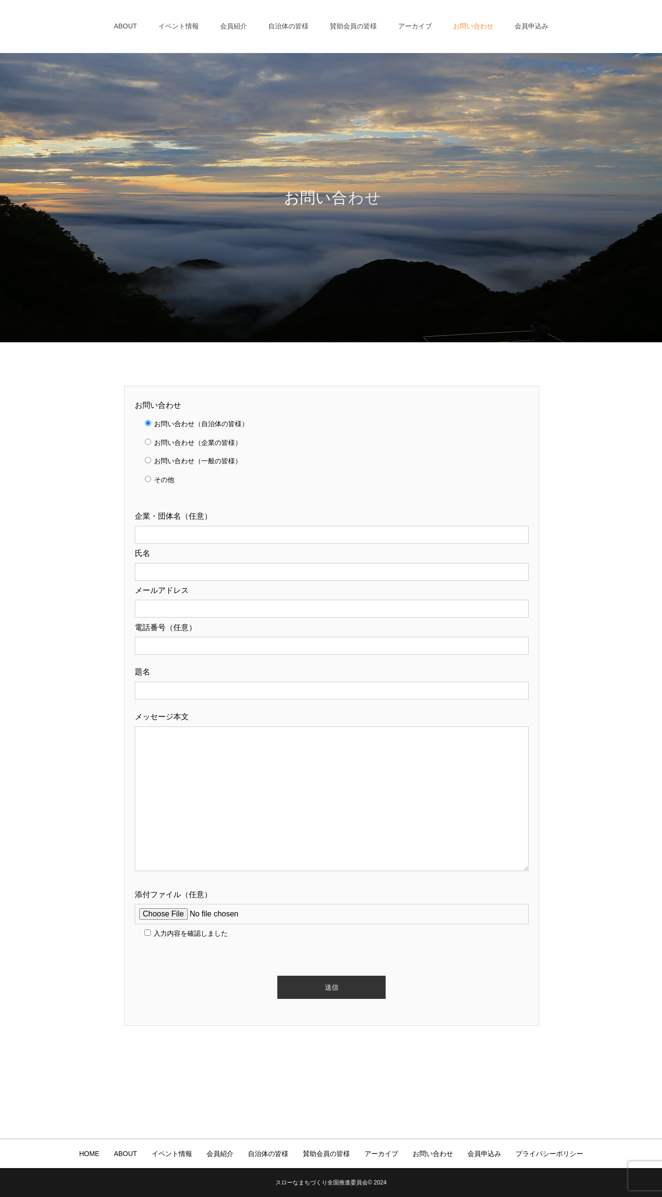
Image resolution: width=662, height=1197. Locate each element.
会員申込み (531, 26)
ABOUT (125, 26)
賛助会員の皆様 (353, 26)
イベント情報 (178, 26)
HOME (89, 1153)
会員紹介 (233, 26)
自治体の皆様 (288, 26)
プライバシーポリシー (549, 1153)
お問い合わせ (473, 26)
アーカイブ (415, 26)
